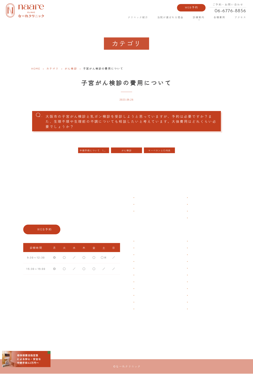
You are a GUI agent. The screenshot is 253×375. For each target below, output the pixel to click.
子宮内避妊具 (198, 282)
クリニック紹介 (137, 17)
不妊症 (194, 242)
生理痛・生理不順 (148, 249)
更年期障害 (143, 289)
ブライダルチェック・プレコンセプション (160, 312)
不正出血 (142, 242)
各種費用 (218, 17)
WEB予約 (190, 8)
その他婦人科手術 (201, 296)
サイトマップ (198, 219)
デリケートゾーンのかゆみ (154, 282)
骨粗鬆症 (142, 296)
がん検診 (71, 68)
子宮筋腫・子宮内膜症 (151, 255)
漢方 (192, 249)
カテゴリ (52, 68)
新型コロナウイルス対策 (206, 212)
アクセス (239, 17)
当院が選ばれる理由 (170, 17)
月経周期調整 (145, 262)
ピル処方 (195, 269)
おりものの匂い (146, 276)
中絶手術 (195, 289)
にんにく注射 (198, 303)
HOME (115, 17)
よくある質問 (198, 198)
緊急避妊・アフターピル (206, 276)
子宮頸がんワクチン (203, 255)
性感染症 (142, 303)
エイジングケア (200, 262)
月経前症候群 (145, 269)
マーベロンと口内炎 (160, 151)
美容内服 (195, 310)
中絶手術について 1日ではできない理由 (94, 151)
